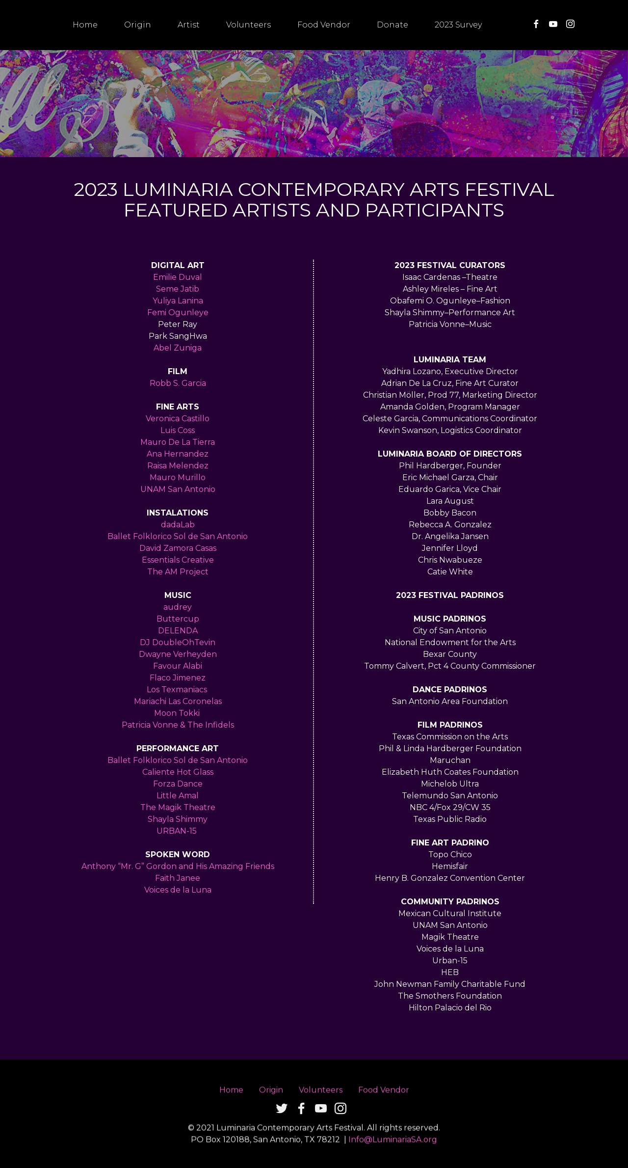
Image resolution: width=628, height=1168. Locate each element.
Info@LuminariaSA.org (392, 1156)
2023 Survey (458, 24)
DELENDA (178, 630)
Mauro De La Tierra (177, 442)
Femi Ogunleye (178, 312)
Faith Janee (177, 878)
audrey (177, 607)
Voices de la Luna (177, 890)
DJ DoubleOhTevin (177, 642)
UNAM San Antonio (177, 489)
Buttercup (178, 619)
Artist (189, 24)
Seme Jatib (177, 289)
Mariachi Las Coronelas (178, 701)
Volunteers (248, 24)
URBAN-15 (178, 831)
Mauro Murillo (178, 477)
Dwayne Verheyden (178, 654)
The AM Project (178, 571)
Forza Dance (178, 783)
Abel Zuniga (178, 348)
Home (85, 24)
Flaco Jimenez (178, 677)
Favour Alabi (177, 666)
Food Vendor (323, 24)
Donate (392, 24)
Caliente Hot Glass (177, 772)
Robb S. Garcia (178, 383)
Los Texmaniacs (177, 689)
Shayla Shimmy (178, 819)
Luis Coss (177, 430)
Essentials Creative (178, 560)
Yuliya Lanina (178, 300)
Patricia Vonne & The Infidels (178, 725)
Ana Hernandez (178, 454)
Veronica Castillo (177, 418)
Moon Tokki (178, 713)
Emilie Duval (177, 277)
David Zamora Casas (177, 548)
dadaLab (178, 524)
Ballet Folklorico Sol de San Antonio (177, 536)
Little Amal (178, 795)
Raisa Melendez (178, 465)
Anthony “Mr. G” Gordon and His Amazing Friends (177, 866)
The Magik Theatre (177, 807)
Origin (137, 24)
